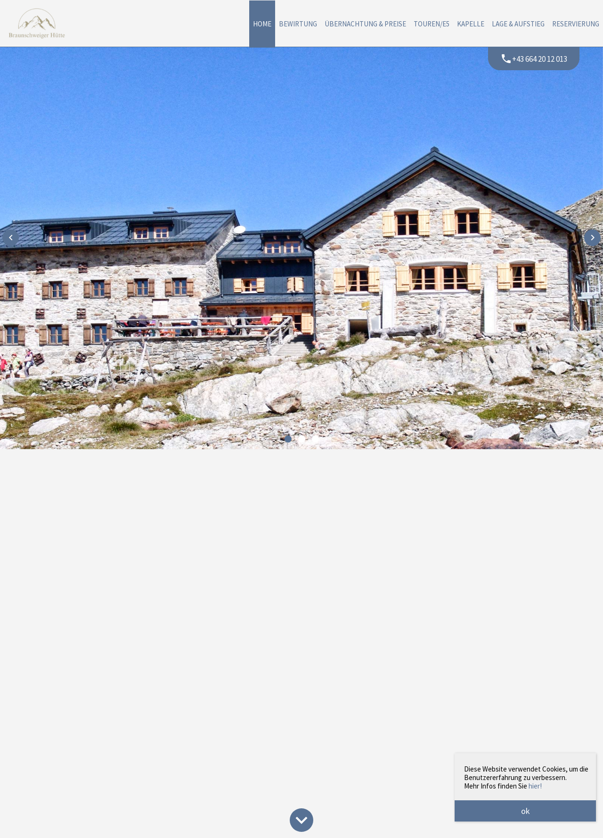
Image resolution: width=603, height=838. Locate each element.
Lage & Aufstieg (518, 23)
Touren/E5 (431, 23)
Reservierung (575, 23)
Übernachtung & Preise (365, 23)
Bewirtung (298, 23)
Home (262, 23)
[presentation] (10, 238)
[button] (288, 439)
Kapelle (470, 23)
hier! (535, 785)
